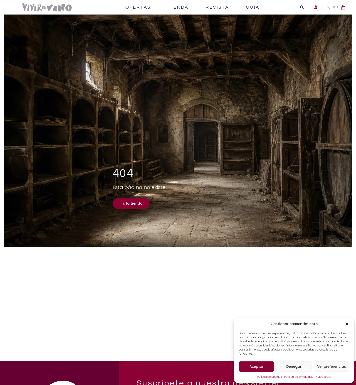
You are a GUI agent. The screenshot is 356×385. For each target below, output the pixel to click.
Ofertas (138, 7)
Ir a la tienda (130, 203)
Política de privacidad (299, 377)
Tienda (178, 7)
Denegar (294, 366)
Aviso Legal (323, 377)
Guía (252, 7)
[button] (347, 324)
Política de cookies (269, 377)
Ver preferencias (331, 366)
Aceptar (257, 366)
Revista (217, 7)
